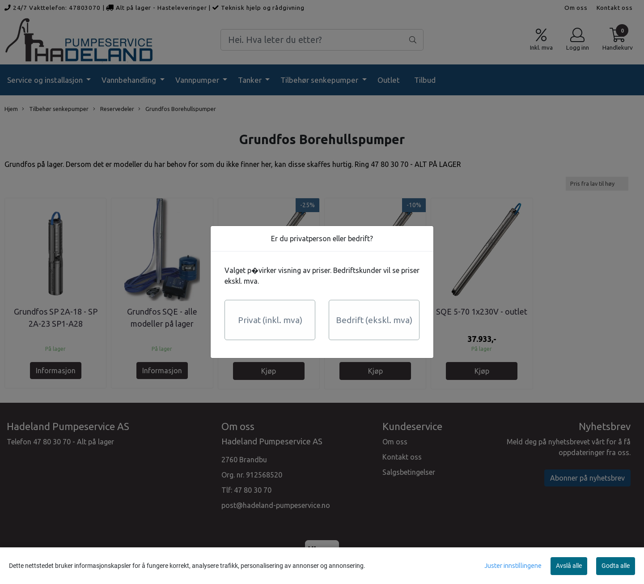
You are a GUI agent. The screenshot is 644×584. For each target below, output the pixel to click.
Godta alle (616, 565)
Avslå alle (569, 565)
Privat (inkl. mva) (270, 320)
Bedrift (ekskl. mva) (374, 320)
